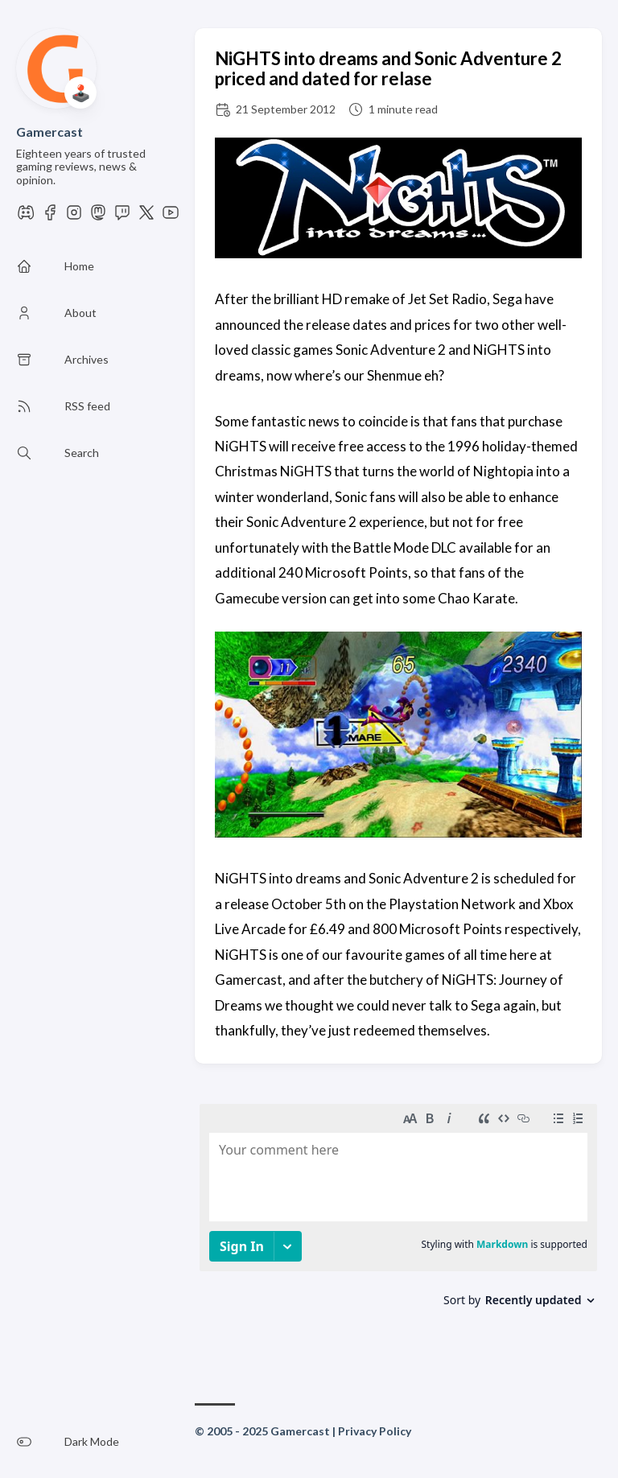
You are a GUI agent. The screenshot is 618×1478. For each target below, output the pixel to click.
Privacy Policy (374, 1431)
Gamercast (49, 131)
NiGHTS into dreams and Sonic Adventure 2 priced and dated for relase (388, 68)
